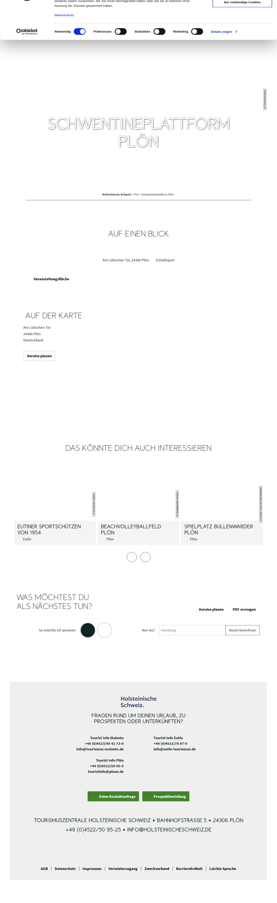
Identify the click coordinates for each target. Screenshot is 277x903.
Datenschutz (65, 868)
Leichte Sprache (222, 868)
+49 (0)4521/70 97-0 (170, 743)
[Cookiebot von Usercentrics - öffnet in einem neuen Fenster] (27, 64)
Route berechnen (242, 630)
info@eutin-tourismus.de (175, 749)
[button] (39, 356)
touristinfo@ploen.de (106, 771)
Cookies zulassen (242, 10)
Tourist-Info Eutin (168, 737)
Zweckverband (156, 868)
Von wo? (148, 630)
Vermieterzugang (123, 868)
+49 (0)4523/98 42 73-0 (104, 743)
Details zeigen (221, 64)
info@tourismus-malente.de (100, 749)
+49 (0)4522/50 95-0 (107, 765)
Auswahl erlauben (242, 22)
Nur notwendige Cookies (242, 35)
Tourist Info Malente (107, 737)
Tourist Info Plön (110, 760)
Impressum (92, 868)
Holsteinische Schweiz (117, 194)
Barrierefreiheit (189, 868)
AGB (44, 868)
